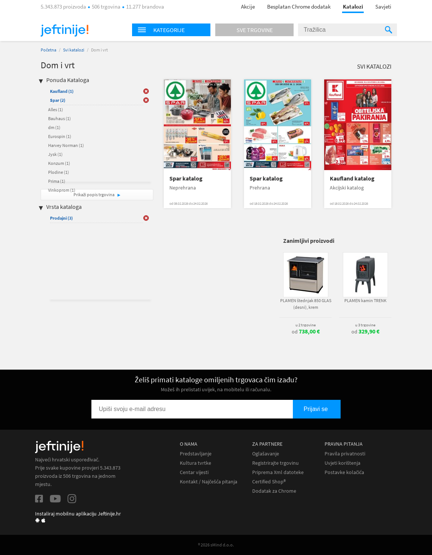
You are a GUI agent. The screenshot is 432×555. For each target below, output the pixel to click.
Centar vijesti (194, 472)
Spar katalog (186, 178)
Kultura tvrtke (195, 463)
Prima (56, 181)
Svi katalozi (73, 50)
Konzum (59, 163)
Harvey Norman (66, 145)
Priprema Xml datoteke (278, 472)
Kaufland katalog (352, 178)
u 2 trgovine (305, 324)
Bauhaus (59, 118)
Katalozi (353, 6)
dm (54, 127)
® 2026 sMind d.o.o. (216, 545)
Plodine (58, 172)
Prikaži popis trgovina (94, 194)
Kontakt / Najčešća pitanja (208, 482)
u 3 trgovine (365, 324)
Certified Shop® (269, 482)
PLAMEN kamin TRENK (365, 300)
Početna (48, 50)
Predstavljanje (196, 454)
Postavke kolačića (344, 472)
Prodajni (61, 218)
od (306, 331)
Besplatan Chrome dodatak (299, 6)
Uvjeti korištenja (342, 463)
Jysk (55, 154)
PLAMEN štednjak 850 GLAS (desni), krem (305, 304)
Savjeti (383, 6)
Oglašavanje (265, 454)
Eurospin (59, 136)
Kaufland (61, 91)
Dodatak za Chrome (274, 491)
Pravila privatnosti (345, 454)
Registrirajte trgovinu (275, 463)
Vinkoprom (61, 190)
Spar (57, 100)
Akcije (248, 6)
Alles (55, 109)
